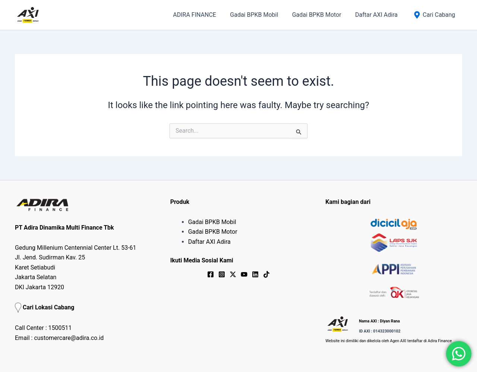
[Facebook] (210, 274)
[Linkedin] (255, 274)
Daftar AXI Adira (209, 241)
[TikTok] (266, 274)
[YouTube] (244, 274)
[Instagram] (221, 274)
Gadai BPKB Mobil (212, 222)
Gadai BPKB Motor (212, 231)
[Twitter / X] (233, 274)
